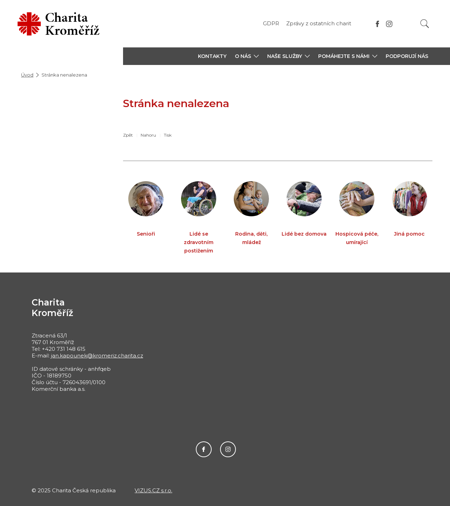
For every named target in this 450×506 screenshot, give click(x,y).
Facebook (204, 449)
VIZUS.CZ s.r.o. (153, 490)
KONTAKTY (212, 56)
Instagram (228, 449)
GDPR (271, 23)
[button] (247, 56)
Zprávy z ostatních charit (318, 23)
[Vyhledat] (424, 24)
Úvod (27, 75)
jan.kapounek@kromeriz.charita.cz (97, 355)
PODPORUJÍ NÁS (407, 56)
